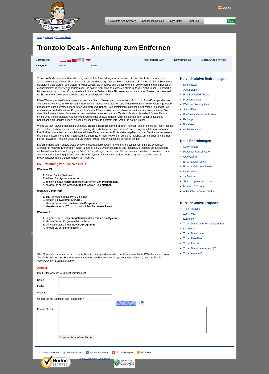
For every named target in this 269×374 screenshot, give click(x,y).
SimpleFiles (189, 109)
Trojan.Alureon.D (192, 253)
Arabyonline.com (192, 129)
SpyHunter (176, 21)
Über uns (194, 21)
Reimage (188, 119)
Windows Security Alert (196, 104)
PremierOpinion (192, 99)
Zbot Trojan (189, 213)
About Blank (190, 89)
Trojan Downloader (193, 233)
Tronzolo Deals (63, 37)
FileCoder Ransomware (196, 151)
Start (39, 37)
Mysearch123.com (193, 186)
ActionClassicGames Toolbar (199, 191)
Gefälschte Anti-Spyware (122, 21)
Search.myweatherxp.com (197, 181)
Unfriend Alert (191, 171)
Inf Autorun (189, 228)
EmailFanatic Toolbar (195, 161)
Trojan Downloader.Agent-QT (199, 248)
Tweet (94, 65)
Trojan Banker (191, 243)
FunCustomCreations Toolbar (199, 114)
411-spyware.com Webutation (94, 363)
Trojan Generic (191, 208)
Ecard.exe (189, 218)
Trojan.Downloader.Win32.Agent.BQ (203, 223)
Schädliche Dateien (153, 21)
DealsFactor (190, 84)
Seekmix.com (190, 146)
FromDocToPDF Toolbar (196, 94)
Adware (49, 37)
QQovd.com (190, 156)
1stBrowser (189, 176)
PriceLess (188, 124)
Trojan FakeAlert (192, 238)
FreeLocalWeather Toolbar (198, 166)
